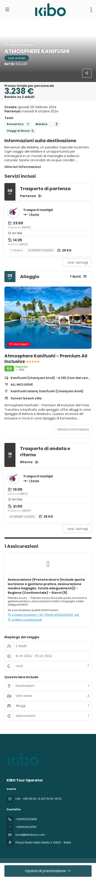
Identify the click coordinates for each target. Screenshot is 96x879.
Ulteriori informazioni (22, 167)
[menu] (91, 10)
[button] (11, 317)
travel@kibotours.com (30, 835)
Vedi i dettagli (77, 262)
